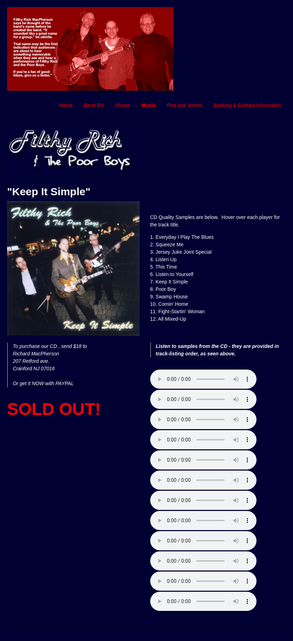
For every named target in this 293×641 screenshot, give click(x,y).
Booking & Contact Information (247, 105)
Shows (122, 105)
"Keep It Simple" (48, 191)
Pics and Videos (184, 105)
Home (66, 105)
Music (149, 105)
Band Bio (94, 105)
